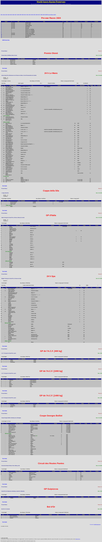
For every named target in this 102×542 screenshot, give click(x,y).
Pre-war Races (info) (51, 14)
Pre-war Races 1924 (51, 18)
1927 (16, 14)
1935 (34, 14)
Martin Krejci (98, 524)
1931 (25, 14)
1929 (20, 14)
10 (1, 34)
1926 (13, 14)
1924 (9, 14)
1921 (2, 14)
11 (1, 35)
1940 (46, 14)
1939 (44, 14)
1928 (18, 14)
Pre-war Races (4, 71)
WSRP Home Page (5, 40)
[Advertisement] (51, 9)
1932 (27, 14)
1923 (6, 14)
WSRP (95, 524)
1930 (23, 14)
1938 (41, 14)
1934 (32, 14)
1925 (11, 14)
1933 (30, 14)
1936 (37, 14)
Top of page (4, 68)
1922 (4, 14)
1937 (39, 14)
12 (1, 37)
